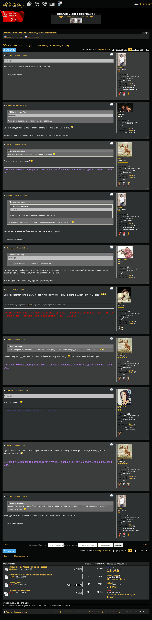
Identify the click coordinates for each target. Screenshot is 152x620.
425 (130, 277)
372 (137, 49)
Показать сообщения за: (46, 545)
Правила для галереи (19, 590)
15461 (131, 177)
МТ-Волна (111, 587)
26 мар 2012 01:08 (19, 144)
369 (125, 49)
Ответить (9, 50)
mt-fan (109, 583)
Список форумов (19, 33)
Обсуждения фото (49, 33)
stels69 (109, 567)
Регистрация (146, 4)
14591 (131, 324)
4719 (131, 426)
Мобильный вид (147, 33)
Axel (10, 585)
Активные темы (33, 37)
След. (145, 544)
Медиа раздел (34, 33)
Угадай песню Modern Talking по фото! (28, 567)
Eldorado (9, 55)
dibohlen (12, 569)
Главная (6, 33)
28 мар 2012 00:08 (20, 496)
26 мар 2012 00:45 (20, 105)
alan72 (11, 577)
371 (134, 49)
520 (130, 84)
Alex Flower (10, 390)
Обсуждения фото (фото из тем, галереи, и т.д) (36, 45)
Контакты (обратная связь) (63, 612)
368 (122, 49)
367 (118, 49)
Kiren (11, 592)
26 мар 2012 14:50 (22, 248)
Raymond (9, 105)
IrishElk (8, 144)
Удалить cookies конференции (113, 612)
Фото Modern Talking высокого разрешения (30, 575)
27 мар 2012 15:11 (19, 339)
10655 (131, 176)
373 (141, 49)
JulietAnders (10, 248)
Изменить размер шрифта (144, 33)
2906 (131, 86)
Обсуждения (15, 583)
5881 (130, 424)
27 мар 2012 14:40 (17, 289)
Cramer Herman (113, 575)
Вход (136, 4)
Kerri (7, 289)
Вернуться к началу (147, 98)
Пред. (6, 544)
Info (76, 616)
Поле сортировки (80, 545)
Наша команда (94, 612)
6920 (131, 130)
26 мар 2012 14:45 (20, 195)
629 (147, 49)
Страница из (102, 49)
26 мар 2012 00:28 (20, 55)
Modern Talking (114, 571)
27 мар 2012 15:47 (19, 445)
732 (130, 128)
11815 (131, 322)
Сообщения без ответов (15, 37)
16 (130, 275)
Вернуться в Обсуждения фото (16, 556)
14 (77, 585)
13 (75, 585)
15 (80, 585)
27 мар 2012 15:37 (22, 390)
